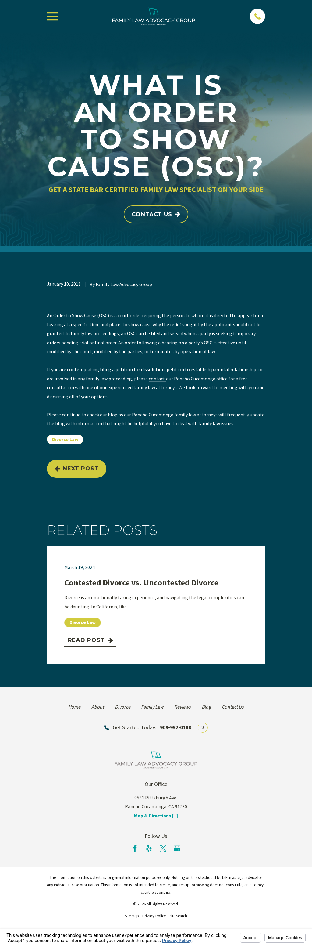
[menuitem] (132, 916)
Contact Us (156, 214)
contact (157, 378)
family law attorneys (155, 387)
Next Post (77, 468)
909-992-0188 (175, 727)
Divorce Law (65, 439)
